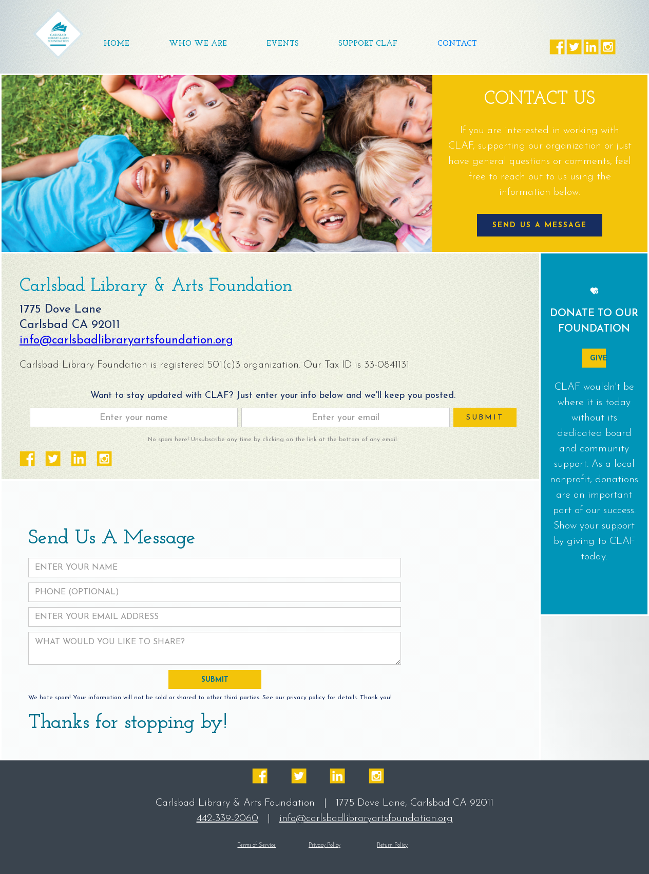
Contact (457, 44)
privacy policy (306, 698)
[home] (58, 34)
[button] (282, 44)
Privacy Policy (324, 845)
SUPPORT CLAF (367, 44)
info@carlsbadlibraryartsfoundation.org (126, 341)
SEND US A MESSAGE (539, 225)
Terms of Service (256, 845)
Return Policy (392, 845)
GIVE (597, 358)
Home (116, 44)
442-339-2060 (227, 818)
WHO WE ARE (198, 44)
